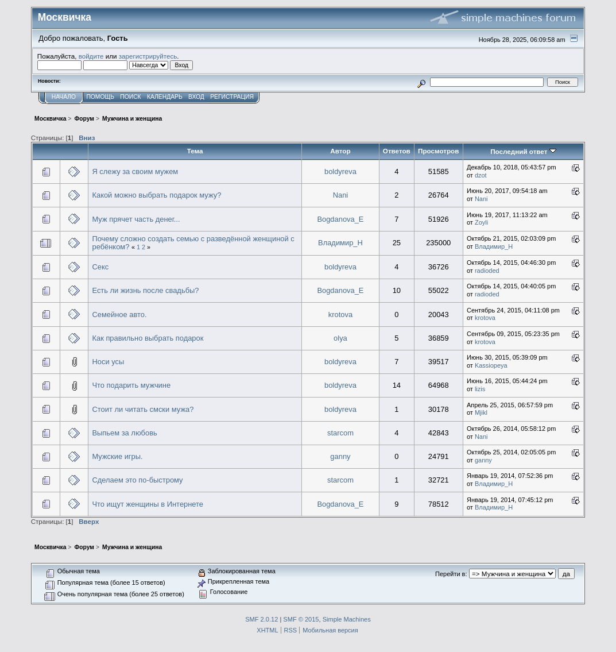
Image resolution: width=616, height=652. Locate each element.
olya (340, 338)
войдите (91, 56)
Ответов (396, 151)
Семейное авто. (119, 314)
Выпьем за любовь (124, 433)
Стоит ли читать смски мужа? (142, 409)
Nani (340, 195)
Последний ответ (523, 151)
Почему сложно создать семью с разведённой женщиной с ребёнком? (193, 242)
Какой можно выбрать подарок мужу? (156, 195)
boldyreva (340, 171)
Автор (340, 151)
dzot (481, 175)
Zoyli (481, 222)
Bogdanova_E (340, 219)
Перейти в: (451, 573)
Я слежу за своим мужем (135, 171)
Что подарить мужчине (131, 385)
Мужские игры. (117, 456)
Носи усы (108, 361)
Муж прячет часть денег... (136, 219)
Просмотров (438, 151)
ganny (340, 456)
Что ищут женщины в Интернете (147, 504)
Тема (195, 151)
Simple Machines (347, 619)
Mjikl (481, 412)
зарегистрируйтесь (148, 56)
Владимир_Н (340, 242)
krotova (340, 314)
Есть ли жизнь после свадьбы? (145, 290)
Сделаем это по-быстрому (137, 480)
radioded (487, 270)
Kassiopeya (491, 365)
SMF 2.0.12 (261, 619)
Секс (100, 267)
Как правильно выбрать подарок (147, 338)
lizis (480, 388)
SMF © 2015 (301, 619)
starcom (340, 433)
